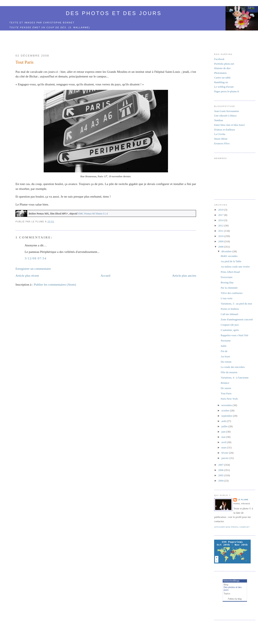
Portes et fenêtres (230, 308)
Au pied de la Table (231, 261)
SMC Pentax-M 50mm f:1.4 (93, 213)
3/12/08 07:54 (35, 258)
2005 (221, 475)
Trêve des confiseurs (232, 293)
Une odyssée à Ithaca (225, 115)
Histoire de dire (222, 68)
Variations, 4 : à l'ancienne (235, 377)
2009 (221, 241)
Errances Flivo (222, 143)
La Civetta (219, 134)
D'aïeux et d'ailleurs (224, 129)
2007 (221, 464)
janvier (225, 458)
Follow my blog (235, 599)
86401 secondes (229, 256)
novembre (227, 405)
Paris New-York (229, 398)
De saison (226, 388)
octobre (225, 410)
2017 (221, 214)
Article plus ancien (184, 275)
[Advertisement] (105, 40)
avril (224, 442)
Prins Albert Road (230, 271)
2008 (221, 246)
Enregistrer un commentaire (33, 268)
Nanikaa (218, 120)
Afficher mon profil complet (232, 527)
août (224, 421)
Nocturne (226, 340)
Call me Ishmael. (230, 314)
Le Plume (242, 500)
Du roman (226, 361)
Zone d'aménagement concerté (237, 319)
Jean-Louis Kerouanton (226, 111)
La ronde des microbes (233, 367)
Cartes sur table (222, 77)
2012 (221, 225)
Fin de (224, 351)
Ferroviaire (227, 277)
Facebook (219, 59)
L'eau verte (227, 298)
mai (223, 436)
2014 (221, 220)
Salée (224, 345)
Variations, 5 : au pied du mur (236, 303)
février (225, 452)
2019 (221, 209)
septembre (227, 415)
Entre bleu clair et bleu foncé (229, 124)
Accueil (106, 275)
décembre (226, 251)
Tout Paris (24, 62)
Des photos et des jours (114, 13)
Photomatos (220, 72)
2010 (221, 236)
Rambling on (221, 82)
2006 (221, 470)
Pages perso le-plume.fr (226, 91)
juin (223, 431)
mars (224, 447)
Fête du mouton (229, 372)
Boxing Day (227, 282)
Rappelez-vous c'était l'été (234, 335)
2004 (221, 480)
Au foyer (225, 356)
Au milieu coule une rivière (235, 266)
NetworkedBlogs (231, 580)
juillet (224, 426)
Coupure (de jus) (229, 324)
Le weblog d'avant (223, 86)
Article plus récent (27, 275)
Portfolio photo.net (224, 63)
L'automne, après (230, 330)
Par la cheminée (229, 287)
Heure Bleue (220, 138)
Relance (225, 382)
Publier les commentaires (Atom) (55, 284)
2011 (221, 230)
